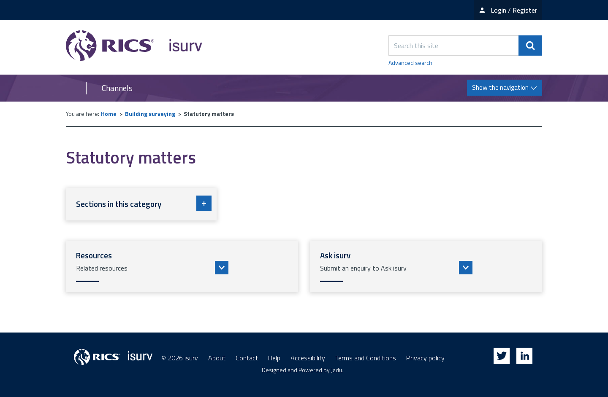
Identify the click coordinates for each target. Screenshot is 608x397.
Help (274, 358)
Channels (117, 88)
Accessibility (307, 358)
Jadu (336, 369)
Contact (247, 358)
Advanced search (410, 62)
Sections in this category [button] (144, 203)
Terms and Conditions (365, 358)
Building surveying (150, 113)
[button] (182, 266)
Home (109, 113)
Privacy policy (425, 358)
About (216, 358)
